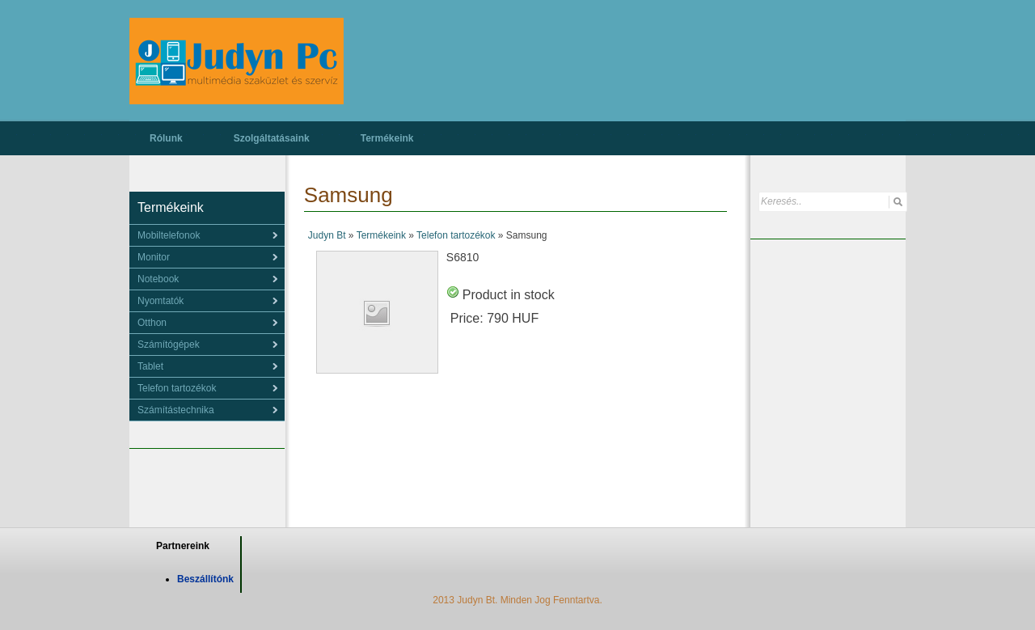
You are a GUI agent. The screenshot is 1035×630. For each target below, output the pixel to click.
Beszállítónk (205, 579)
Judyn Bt (327, 235)
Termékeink (387, 138)
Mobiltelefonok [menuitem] (168, 235)
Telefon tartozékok (455, 235)
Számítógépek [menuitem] (168, 344)
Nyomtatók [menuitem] (160, 301)
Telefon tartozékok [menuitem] (176, 388)
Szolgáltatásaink (272, 138)
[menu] (207, 235)
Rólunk (166, 138)
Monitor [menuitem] (153, 257)
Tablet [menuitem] (150, 366)
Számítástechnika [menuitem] (175, 410)
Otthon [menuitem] (152, 322)
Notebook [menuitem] (158, 279)
